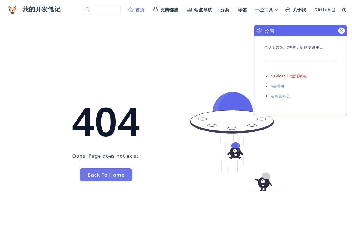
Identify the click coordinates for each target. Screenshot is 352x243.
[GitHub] (325, 10)
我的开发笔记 (41, 9)
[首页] (136, 10)
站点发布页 (280, 96)
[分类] (225, 10)
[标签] (243, 10)
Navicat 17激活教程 (289, 76)
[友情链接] (166, 10)
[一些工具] (266, 10)
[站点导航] (200, 10)
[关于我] (296, 10)
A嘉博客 (278, 86)
